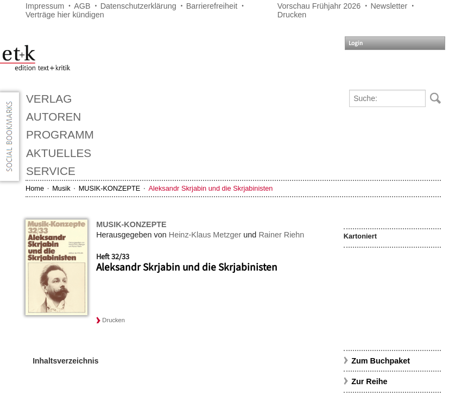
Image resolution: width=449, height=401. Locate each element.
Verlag (49, 98)
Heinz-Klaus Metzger (205, 234)
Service (50, 171)
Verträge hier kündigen (65, 14)
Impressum (45, 6)
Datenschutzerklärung (138, 6)
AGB (82, 6)
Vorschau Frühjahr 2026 (319, 6)
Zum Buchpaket (381, 360)
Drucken (292, 14)
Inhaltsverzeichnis (65, 360)
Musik (61, 188)
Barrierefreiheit (211, 6)
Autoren (53, 116)
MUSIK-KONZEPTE (110, 188)
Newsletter (388, 6)
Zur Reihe (369, 381)
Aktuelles (58, 153)
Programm (60, 134)
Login (356, 43)
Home (35, 188)
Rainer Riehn (281, 234)
